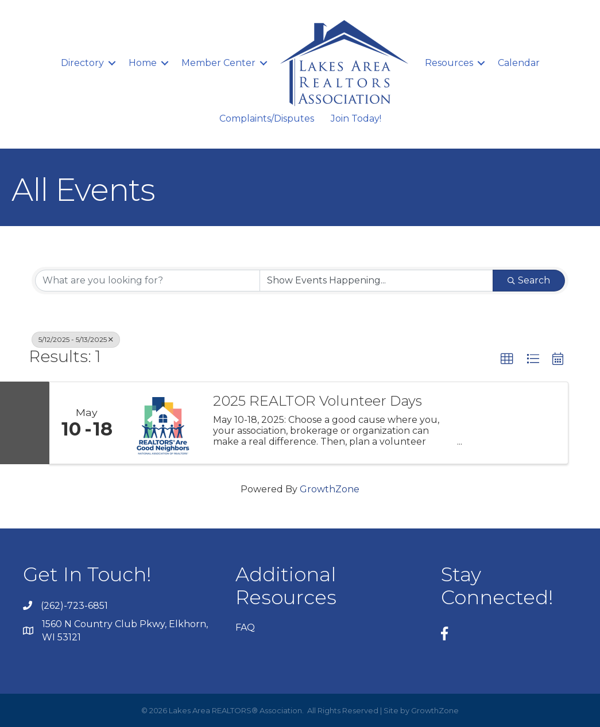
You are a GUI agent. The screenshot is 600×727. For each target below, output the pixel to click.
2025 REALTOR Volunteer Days (317, 401)
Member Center (218, 62)
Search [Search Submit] (529, 280)
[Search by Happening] (377, 280)
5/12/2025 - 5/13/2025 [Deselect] (75, 339)
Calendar (519, 62)
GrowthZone (329, 489)
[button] (507, 359)
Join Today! (356, 118)
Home (143, 62)
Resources (449, 62)
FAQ (245, 627)
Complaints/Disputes (266, 118)
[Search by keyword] (147, 280)
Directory (82, 62)
